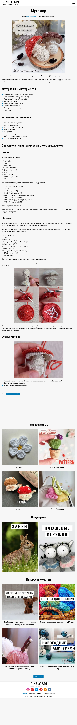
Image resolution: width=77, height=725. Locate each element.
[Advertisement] (38, 98)
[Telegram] (36, 716)
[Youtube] (32, 716)
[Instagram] (28, 716)
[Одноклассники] (45, 716)
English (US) (32, 720)
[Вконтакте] (49, 716)
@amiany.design (31, 16)
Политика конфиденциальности (46, 720)
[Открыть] (73, 3)
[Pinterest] (41, 716)
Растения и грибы (13, 421)
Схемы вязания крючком (10, 3)
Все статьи (38, 703)
